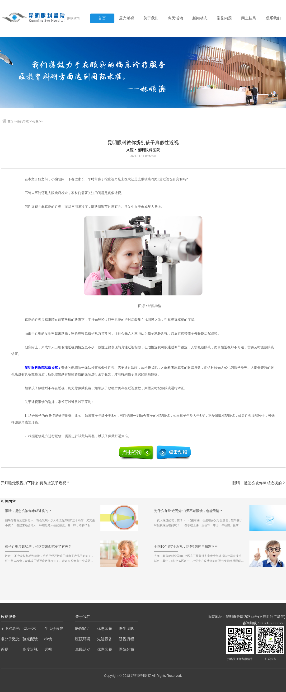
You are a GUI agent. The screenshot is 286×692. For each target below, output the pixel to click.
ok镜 (48, 639)
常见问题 (224, 18)
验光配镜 (30, 639)
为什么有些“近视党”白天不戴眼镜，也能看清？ (188, 512)
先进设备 (104, 639)
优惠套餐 (104, 628)
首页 (102, 18)
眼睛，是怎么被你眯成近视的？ (259, 483)
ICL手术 (29, 628)
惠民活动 (175, 18)
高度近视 (30, 649)
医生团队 (126, 628)
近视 (35, 121)
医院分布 (126, 649)
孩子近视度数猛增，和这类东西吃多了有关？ (38, 548)
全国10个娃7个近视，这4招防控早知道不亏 (186, 548)
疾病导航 (23, 121)
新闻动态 (199, 18)
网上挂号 (248, 18)
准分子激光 (10, 639)
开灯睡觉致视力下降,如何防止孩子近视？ (35, 483)
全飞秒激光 (10, 628)
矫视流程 (126, 639)
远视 (48, 649)
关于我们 (151, 18)
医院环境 (82, 639)
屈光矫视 (126, 18)
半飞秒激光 (53, 628)
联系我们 (273, 18)
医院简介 (82, 628)
